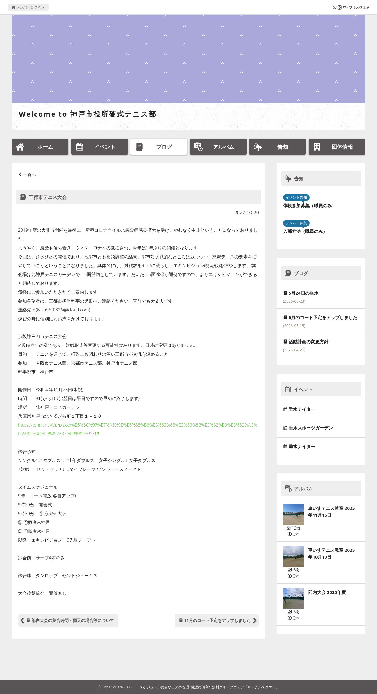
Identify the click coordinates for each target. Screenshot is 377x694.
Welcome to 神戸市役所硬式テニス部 (87, 114)
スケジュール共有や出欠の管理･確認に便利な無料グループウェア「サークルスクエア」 (209, 687)
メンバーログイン (28, 7)
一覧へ (29, 174)
